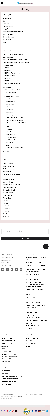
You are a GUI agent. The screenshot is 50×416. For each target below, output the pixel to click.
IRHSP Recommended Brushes (13, 81)
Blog (4, 21)
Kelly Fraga (9, 107)
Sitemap (29, 346)
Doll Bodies (30, 297)
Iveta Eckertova (10, 134)
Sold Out (5, 200)
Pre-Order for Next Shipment (11, 174)
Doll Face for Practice (9, 179)
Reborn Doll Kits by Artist (11, 96)
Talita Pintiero (10, 112)
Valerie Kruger (10, 115)
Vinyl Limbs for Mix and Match (16, 120)
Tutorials (30, 323)
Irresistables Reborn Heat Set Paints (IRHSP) (16, 62)
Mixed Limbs (6, 177)
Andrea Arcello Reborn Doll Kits (15, 148)
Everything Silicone (33, 282)
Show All (6, 151)
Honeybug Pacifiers (33, 318)
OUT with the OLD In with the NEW (13, 54)
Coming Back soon (33, 302)
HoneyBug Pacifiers (8, 166)
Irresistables (6, 206)
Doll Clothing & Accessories (37, 320)
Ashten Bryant (10, 142)
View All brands (7, 384)
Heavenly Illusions (8, 192)
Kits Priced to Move (8, 57)
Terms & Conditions (8, 26)
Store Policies (7, 18)
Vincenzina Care (10, 140)
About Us (5, 29)
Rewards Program (8, 37)
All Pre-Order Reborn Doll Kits (13, 90)
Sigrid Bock (9, 129)
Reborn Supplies (32, 279)
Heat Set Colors (9, 65)
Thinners (7, 68)
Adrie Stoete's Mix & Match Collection (18, 123)
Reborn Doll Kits (7, 87)
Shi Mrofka (9, 132)
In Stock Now (7, 211)
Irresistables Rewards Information (13, 31)
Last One (5, 203)
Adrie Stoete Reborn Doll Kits (14, 117)
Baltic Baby (30, 310)
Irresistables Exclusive (9, 187)
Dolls (28, 295)
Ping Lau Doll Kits (33, 277)
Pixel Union (14, 396)
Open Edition (6, 214)
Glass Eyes (30, 315)
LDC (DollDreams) (8, 163)
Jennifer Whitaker (11, 137)
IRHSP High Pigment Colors (12, 73)
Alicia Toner (9, 99)
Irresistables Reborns (34, 289)
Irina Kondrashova (11, 92)
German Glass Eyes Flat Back (11, 184)
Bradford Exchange (8, 169)
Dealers (29, 328)
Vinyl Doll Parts (32, 312)
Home (4, 42)
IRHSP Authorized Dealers (12, 83)
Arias (7, 145)
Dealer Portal (7, 39)
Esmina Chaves (10, 101)
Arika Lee (8, 126)
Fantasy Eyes (7, 198)
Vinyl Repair (7, 70)
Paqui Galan (9, 109)
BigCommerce (7, 398)
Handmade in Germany (9, 379)
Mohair (28, 292)
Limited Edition (7, 195)
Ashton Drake (7, 171)
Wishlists (29, 340)
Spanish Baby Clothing (9, 190)
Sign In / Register (8, 34)
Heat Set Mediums (9, 76)
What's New (30, 300)
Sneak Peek (6, 208)
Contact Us (6, 23)
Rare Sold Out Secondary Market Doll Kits (15, 60)
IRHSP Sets (7, 78)
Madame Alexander (9, 182)
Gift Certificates (32, 326)
